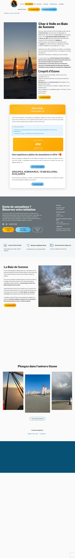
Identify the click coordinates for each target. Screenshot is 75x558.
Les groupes (43, 433)
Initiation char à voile (33, 433)
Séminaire (45, 5)
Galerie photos (53, 5)
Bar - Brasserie (38, 5)
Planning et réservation (48, 10)
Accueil (22, 5)
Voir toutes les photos (38, 418)
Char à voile (28, 5)
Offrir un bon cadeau (37, 166)
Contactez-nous (33, 10)
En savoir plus (37, 229)
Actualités (61, 5)
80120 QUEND (60, 208)
